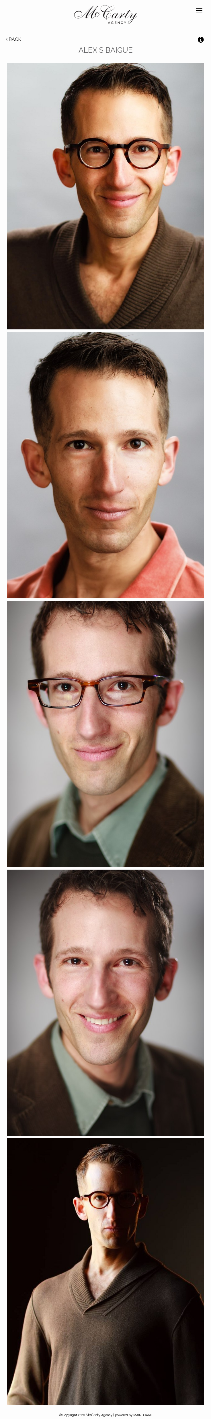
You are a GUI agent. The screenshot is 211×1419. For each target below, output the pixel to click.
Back (13, 39)
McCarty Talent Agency (105, 15)
